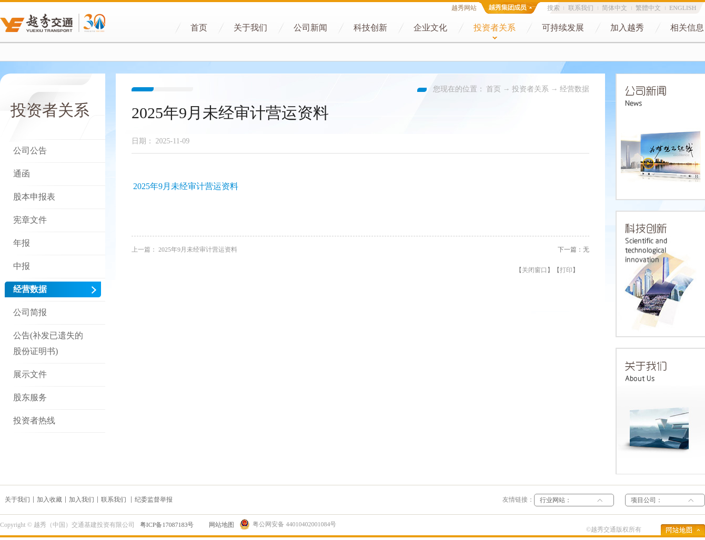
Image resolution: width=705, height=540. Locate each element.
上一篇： (184, 249)
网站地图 (220, 524)
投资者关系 (530, 89)
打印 (566, 270)
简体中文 (614, 8)
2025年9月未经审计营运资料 (185, 186)
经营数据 (574, 89)
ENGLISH (682, 8)
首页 (493, 89)
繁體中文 (648, 8)
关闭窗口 (534, 270)
